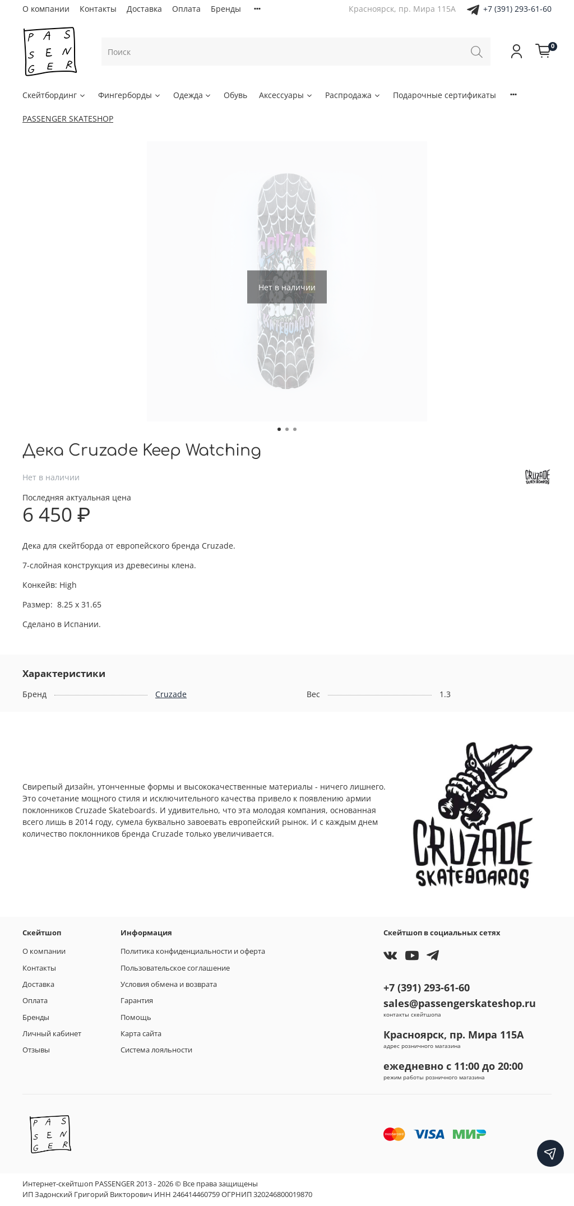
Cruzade (171, 694)
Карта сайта (141, 1033)
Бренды (226, 8)
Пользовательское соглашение (175, 968)
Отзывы (36, 1050)
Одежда (192, 95)
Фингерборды (129, 95)
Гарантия (137, 1000)
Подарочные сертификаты (444, 95)
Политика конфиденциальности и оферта (193, 951)
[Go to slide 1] (279, 429)
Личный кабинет (51, 1033)
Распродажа (353, 95)
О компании (46, 8)
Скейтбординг (54, 95)
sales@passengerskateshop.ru (459, 1003)
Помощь (136, 1017)
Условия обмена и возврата (169, 984)
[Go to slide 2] (287, 429)
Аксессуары (286, 95)
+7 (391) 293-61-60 (517, 8)
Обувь (235, 95)
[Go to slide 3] (295, 429)
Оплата (186, 8)
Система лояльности (156, 1050)
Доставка (144, 8)
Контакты (98, 8)
